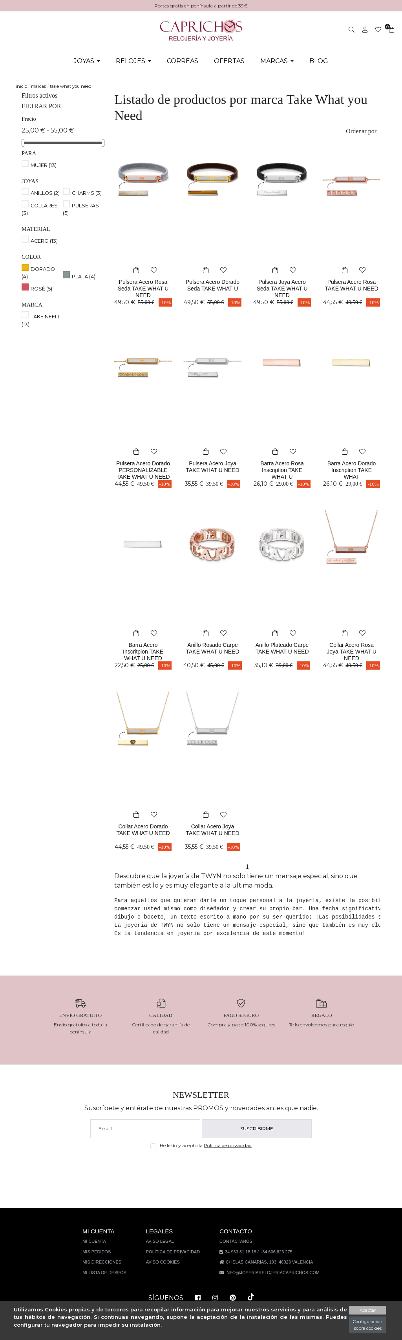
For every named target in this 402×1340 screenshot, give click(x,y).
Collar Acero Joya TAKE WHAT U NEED (213, 833)
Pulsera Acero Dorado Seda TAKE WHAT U (212, 288)
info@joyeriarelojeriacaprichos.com (270, 1272)
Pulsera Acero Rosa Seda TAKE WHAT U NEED (143, 288)
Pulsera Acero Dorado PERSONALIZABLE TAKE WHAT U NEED (143, 476)
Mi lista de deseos (108, 1272)
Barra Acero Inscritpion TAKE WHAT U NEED (143, 651)
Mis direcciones (105, 1261)
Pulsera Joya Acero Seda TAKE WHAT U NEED (282, 288)
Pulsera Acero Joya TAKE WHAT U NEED (213, 470)
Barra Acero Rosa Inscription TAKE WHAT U (282, 470)
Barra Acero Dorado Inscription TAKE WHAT (351, 470)
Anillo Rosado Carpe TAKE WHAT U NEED (212, 651)
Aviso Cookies (165, 1261)
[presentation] (201, 1167)
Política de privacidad (229, 1145)
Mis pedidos (100, 1251)
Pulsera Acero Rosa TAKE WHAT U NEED (351, 288)
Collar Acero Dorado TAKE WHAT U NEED (143, 833)
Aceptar (367, 1310)
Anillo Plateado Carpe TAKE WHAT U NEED (282, 651)
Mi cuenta (99, 1241)
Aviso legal (162, 1241)
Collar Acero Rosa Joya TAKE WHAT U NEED (351, 651)
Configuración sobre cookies (367, 1325)
